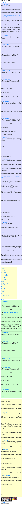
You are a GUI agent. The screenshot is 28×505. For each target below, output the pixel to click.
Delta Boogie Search (3, 278)
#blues (15, 333)
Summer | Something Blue (6, 137)
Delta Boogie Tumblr (3, 279)
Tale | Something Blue (5, 35)
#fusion (17, 333)
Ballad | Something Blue (6, 118)
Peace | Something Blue (6, 101)
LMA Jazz (2, 289)
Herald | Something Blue (6, 167)
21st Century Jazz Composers (4, 267)
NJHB (1, 293)
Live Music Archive (3, 288)
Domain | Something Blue (6, 110)
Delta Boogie (2, 269)
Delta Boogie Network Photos (4, 275)
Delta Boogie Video (3, 280)
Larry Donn (2, 287)
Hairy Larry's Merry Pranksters (4, 283)
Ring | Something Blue (5, 53)
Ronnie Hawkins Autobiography (5, 295)
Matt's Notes (2, 291)
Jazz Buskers (2, 285)
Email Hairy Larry (3, 502)
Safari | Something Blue (6, 222)
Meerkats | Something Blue (6, 159)
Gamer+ (2, 282)
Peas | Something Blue (6, 199)
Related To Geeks (3, 294)
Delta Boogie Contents (3, 270)
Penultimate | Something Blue (6, 79)
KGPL (1, 286)
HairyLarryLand (3, 284)
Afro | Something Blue (5, 234)
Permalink (3, 13)
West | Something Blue (6, 44)
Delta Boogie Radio (3, 276)
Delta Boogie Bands (3, 271)
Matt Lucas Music (3, 290)
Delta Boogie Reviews (3, 277)
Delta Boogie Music (3, 272)
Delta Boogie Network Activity (4, 273)
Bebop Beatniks (3, 268)
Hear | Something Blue (5, 4)
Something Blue (3, 296)
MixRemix (2, 292)
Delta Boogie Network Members (5, 274)
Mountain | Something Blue (6, 70)
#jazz (13, 333)
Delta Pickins (2, 281)
